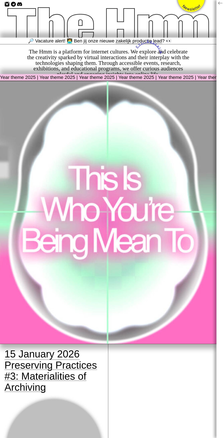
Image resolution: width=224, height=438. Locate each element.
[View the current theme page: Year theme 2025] (108, 212)
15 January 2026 (42, 354)
